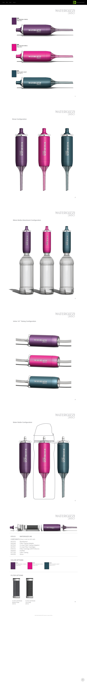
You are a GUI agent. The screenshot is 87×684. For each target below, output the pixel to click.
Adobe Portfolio (49, 615)
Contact (14, 2)
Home (4, 2)
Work (7, 2)
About (10, 2)
